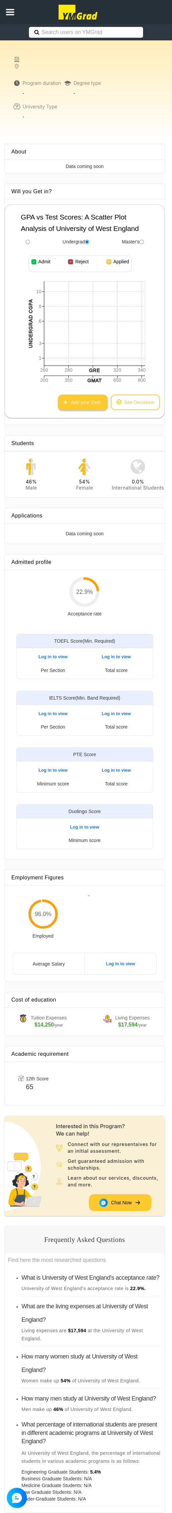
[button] (10, 12)
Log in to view (53, 656)
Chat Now (120, 1203)
